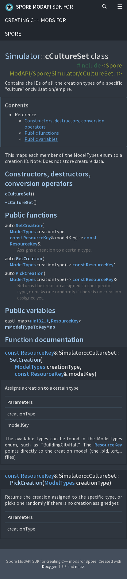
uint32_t (39, 321)
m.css (79, 566)
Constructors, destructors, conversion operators (47, 178)
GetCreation (29, 258)
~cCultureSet (19, 202)
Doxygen (49, 566)
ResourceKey (37, 237)
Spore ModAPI (39, 20)
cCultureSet (18, 194)
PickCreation (30, 273)
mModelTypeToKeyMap (30, 327)
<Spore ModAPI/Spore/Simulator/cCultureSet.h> (66, 69)
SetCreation (29, 225)
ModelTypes (23, 231)
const (16, 237)
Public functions (42, 133)
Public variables (41, 139)
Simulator (23, 55)
